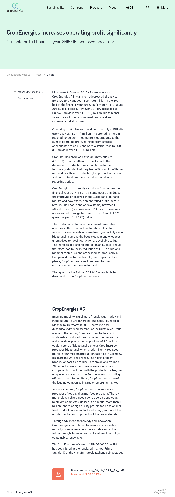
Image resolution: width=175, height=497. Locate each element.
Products (96, 7)
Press (112, 7)
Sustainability (55, 7)
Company (77, 7)
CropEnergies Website (18, 74)
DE (129, 8)
